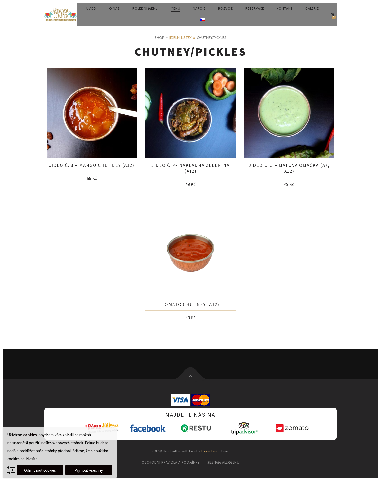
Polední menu (145, 8)
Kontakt (285, 8)
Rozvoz (225, 8)
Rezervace (254, 8)
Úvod (91, 8)
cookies (30, 434)
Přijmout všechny (88, 470)
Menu (175, 8)
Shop (159, 37)
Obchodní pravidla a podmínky (170, 462)
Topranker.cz (210, 451)
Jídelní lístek (180, 37)
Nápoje (199, 8)
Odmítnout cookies (40, 470)
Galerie (312, 8)
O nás (114, 8)
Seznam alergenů (223, 462)
